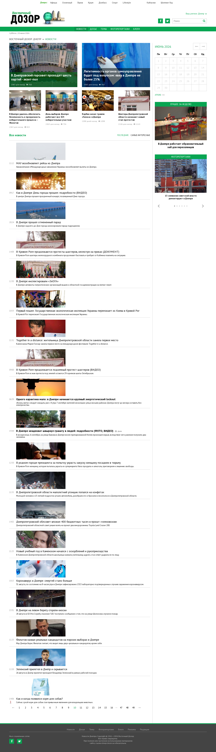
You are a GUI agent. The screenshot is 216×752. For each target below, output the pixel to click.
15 (105, 707)
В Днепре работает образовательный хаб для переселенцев (180, 145)
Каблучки (151, 2)
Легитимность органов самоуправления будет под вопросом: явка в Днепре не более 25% (113, 75)
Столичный (67, 2)
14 (99, 707)
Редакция (144, 729)
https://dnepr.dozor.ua (37, 16)
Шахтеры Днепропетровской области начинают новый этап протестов (133, 117)
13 (93, 707)
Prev (158, 206)
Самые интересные (140, 135)
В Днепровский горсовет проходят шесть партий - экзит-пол (41, 77)
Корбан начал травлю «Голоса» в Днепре (93, 115)
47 (121, 707)
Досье (93, 28)
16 (111, 707)
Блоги (136, 28)
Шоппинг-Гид (167, 2)
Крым (90, 2)
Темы (104, 28)
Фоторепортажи (120, 28)
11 (81, 707)
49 (133, 707)
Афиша (53, 2)
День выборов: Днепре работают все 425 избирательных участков (58, 117)
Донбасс (103, 2)
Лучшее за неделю (180, 104)
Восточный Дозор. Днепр (25, 39)
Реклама (132, 729)
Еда (140, 2)
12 (87, 707)
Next (203, 206)
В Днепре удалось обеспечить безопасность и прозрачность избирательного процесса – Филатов (24, 118)
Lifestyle (127, 2)
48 (127, 707)
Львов (80, 2)
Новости (71, 729)
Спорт (115, 2)
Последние (123, 135)
